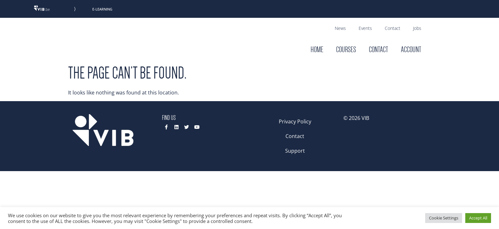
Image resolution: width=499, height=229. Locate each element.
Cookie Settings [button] (443, 218)
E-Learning (102, 9)
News (340, 28)
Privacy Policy (295, 121)
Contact (392, 28)
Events (365, 28)
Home (311, 49)
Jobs (417, 28)
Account (410, 49)
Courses (341, 49)
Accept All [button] (478, 218)
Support (295, 150)
